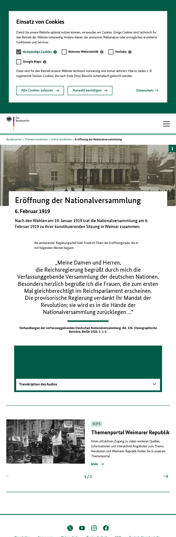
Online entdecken (61, 139)
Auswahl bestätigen (90, 90)
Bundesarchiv (14, 139)
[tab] (40, 52)
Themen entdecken (36, 139)
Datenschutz (145, 90)
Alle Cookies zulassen (40, 90)
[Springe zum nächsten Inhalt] (166, 477)
